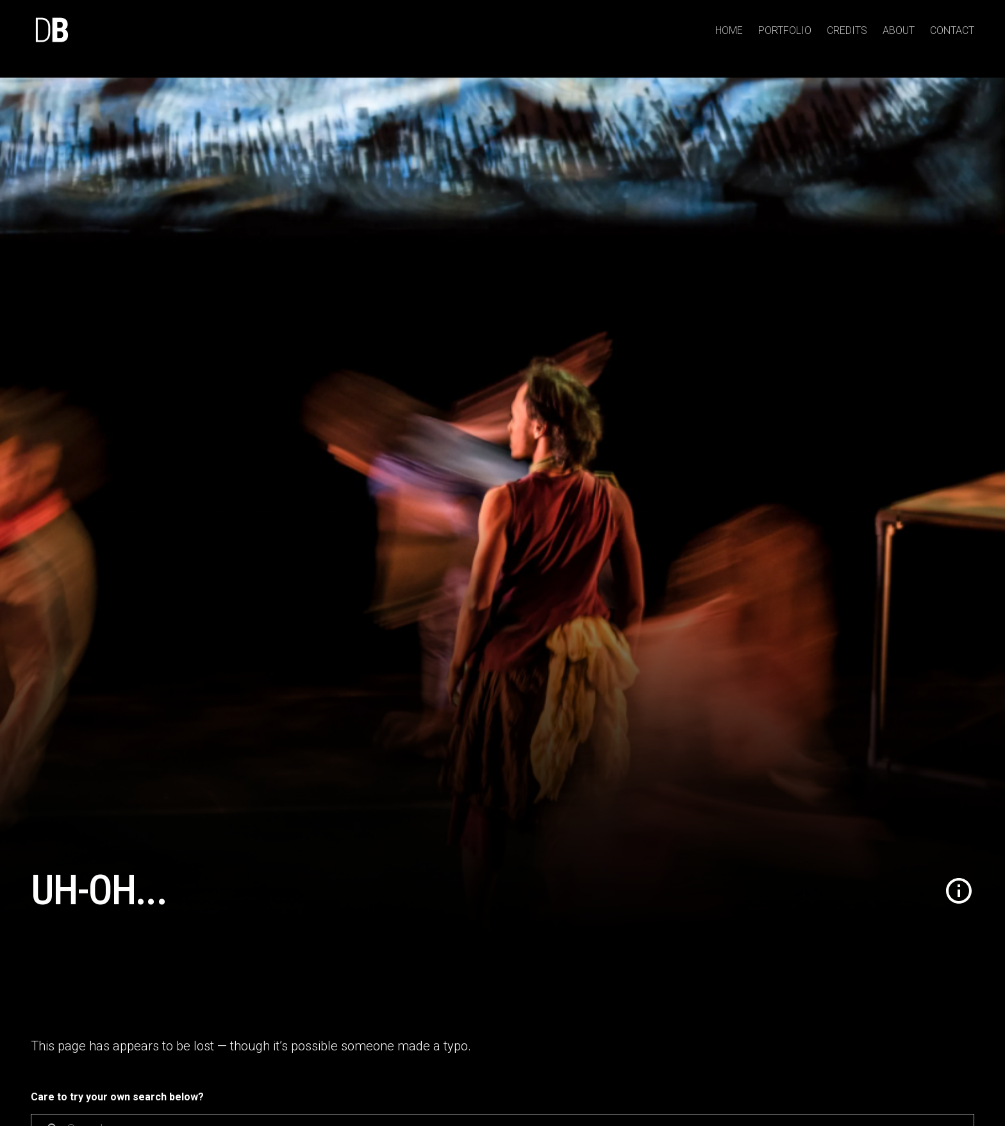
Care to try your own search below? (117, 1097)
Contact (952, 30)
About (899, 30)
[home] (51, 30)
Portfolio (784, 30)
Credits (847, 30)
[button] (958, 890)
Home (729, 30)
